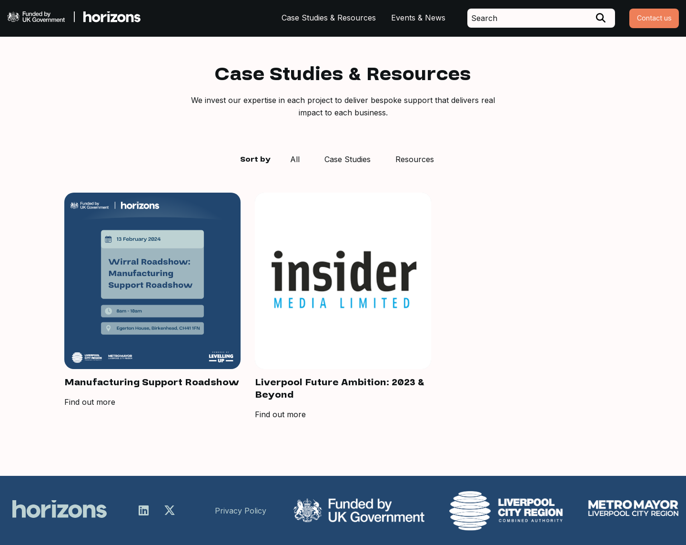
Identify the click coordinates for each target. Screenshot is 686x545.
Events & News (418, 17)
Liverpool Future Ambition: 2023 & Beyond (339, 388)
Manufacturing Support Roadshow (151, 382)
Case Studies (347, 159)
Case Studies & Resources (329, 17)
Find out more (89, 402)
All (295, 159)
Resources (414, 159)
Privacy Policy (240, 510)
